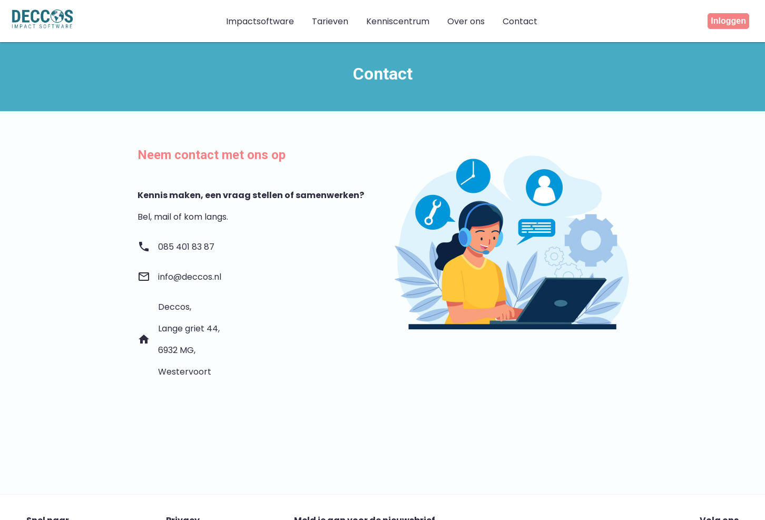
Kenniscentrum (397, 21)
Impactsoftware (260, 21)
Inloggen (728, 20)
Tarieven (330, 21)
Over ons (466, 21)
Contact (520, 21)
